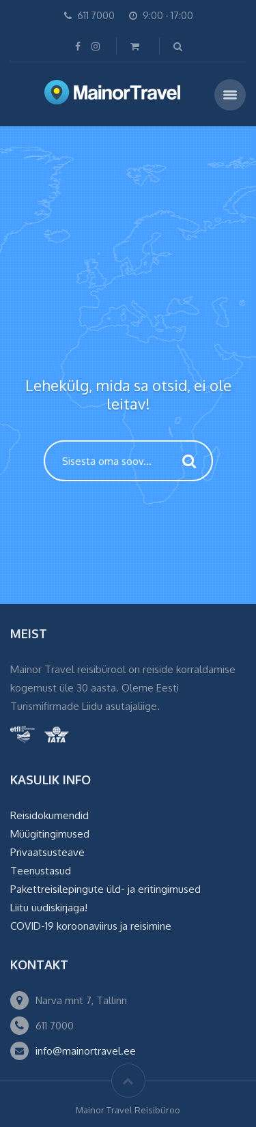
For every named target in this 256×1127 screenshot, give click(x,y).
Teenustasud (40, 870)
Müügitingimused (49, 833)
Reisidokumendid (49, 815)
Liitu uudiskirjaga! (48, 907)
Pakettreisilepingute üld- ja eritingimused (105, 889)
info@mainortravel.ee (85, 1050)
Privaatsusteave (47, 852)
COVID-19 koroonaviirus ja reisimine (90, 925)
